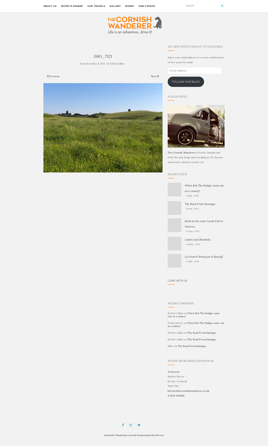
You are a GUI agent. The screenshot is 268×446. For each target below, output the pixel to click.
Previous (53, 76)
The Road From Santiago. (200, 204)
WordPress (157, 435)
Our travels (96, 6)
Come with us (177, 280)
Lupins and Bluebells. (198, 239)
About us (50, 6)
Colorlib (131, 435)
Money (129, 6)
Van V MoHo (147, 6)
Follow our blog (186, 81)
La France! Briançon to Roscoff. (204, 256)
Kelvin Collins (117, 63)
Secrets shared (72, 6)
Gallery (115, 6)
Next (155, 76)
